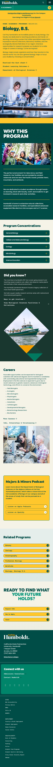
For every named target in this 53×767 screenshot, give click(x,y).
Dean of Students (10, 738)
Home (5, 24)
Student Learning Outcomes (15, 66)
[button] (43, 2)
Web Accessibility (11, 702)
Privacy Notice (10, 705)
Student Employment (11, 724)
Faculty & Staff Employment (14, 721)
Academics (6, 8)
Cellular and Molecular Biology (17, 240)
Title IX (8, 710)
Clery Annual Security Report (14, 754)
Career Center (9, 729)
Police (7, 746)
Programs (23, 24)
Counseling (8, 741)
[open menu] (50, 2)
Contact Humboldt (11, 677)
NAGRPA (7, 713)
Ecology (9, 247)
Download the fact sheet (14, 63)
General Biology (12, 233)
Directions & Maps (11, 657)
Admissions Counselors (14, 674)
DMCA (6, 707)
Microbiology (11, 253)
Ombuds (7, 757)
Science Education (13, 260)
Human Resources (10, 727)
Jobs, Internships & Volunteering (18, 423)
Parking (7, 743)
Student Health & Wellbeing (14, 752)
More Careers (9, 419)
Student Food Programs (12, 749)
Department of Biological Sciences (19, 70)
